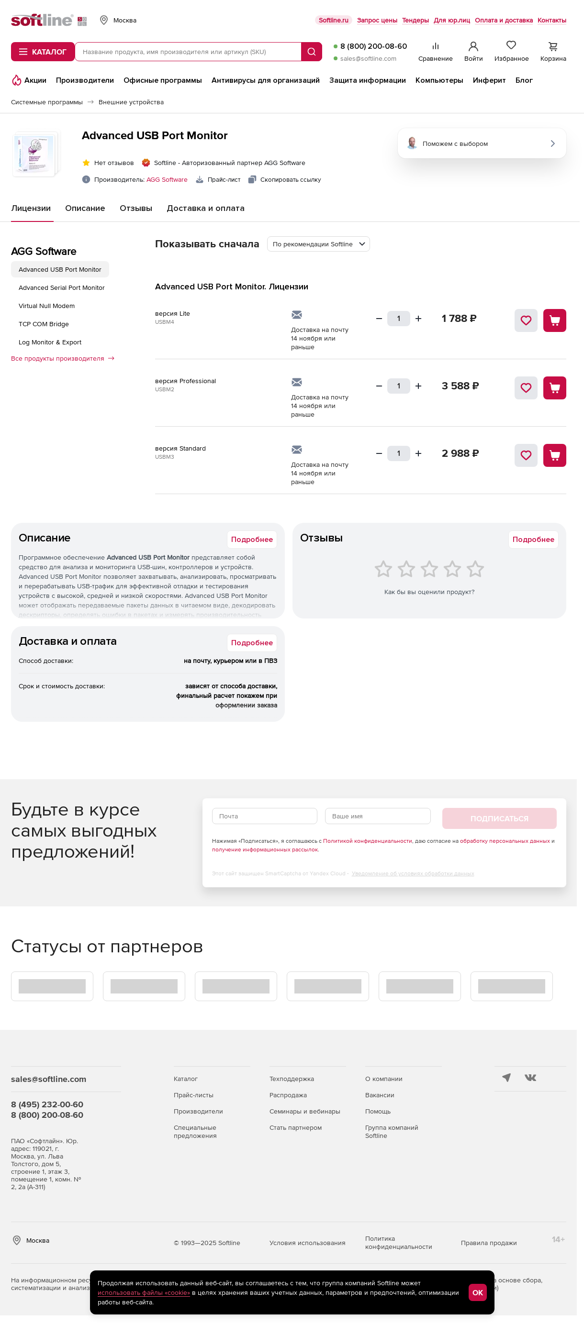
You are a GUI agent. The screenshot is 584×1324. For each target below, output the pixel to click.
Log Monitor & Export (50, 342)
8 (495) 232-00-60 (47, 1104)
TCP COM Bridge (44, 324)
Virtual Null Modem (47, 305)
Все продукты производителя (62, 358)
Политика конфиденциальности (398, 1242)
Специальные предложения (195, 1131)
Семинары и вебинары (305, 1111)
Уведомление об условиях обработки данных (413, 873)
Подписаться (499, 818)
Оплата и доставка (504, 20)
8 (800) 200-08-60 (373, 46)
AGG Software (167, 179)
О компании (384, 1078)
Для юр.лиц (452, 20)
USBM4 (164, 322)
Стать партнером (296, 1127)
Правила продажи (489, 1243)
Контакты (552, 20)
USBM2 (164, 389)
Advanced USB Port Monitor (60, 269)
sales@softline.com (368, 58)
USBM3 (164, 456)
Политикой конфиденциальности (367, 841)
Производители (198, 1111)
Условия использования (308, 1243)
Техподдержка (292, 1078)
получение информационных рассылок (265, 849)
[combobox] (318, 244)
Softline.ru (333, 20)
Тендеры (415, 20)
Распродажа (288, 1095)
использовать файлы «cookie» (144, 1292)
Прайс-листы (193, 1095)
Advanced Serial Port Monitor (62, 287)
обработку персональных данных (505, 841)
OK (477, 1292)
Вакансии (379, 1095)
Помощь (378, 1111)
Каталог (186, 1078)
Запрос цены (377, 20)
